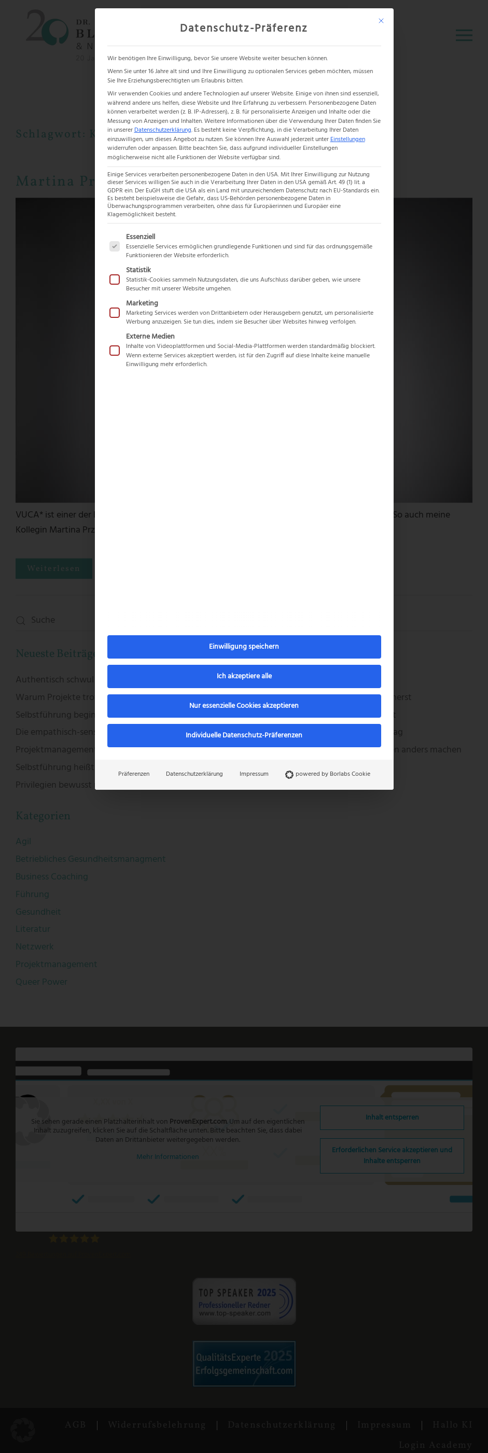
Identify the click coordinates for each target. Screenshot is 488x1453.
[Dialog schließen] (381, 20)
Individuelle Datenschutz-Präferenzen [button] (244, 736)
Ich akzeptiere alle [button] (244, 676)
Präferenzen (133, 774)
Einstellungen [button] (347, 139)
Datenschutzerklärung (162, 130)
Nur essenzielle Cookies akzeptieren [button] (244, 706)
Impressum (254, 774)
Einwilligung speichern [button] (244, 647)
